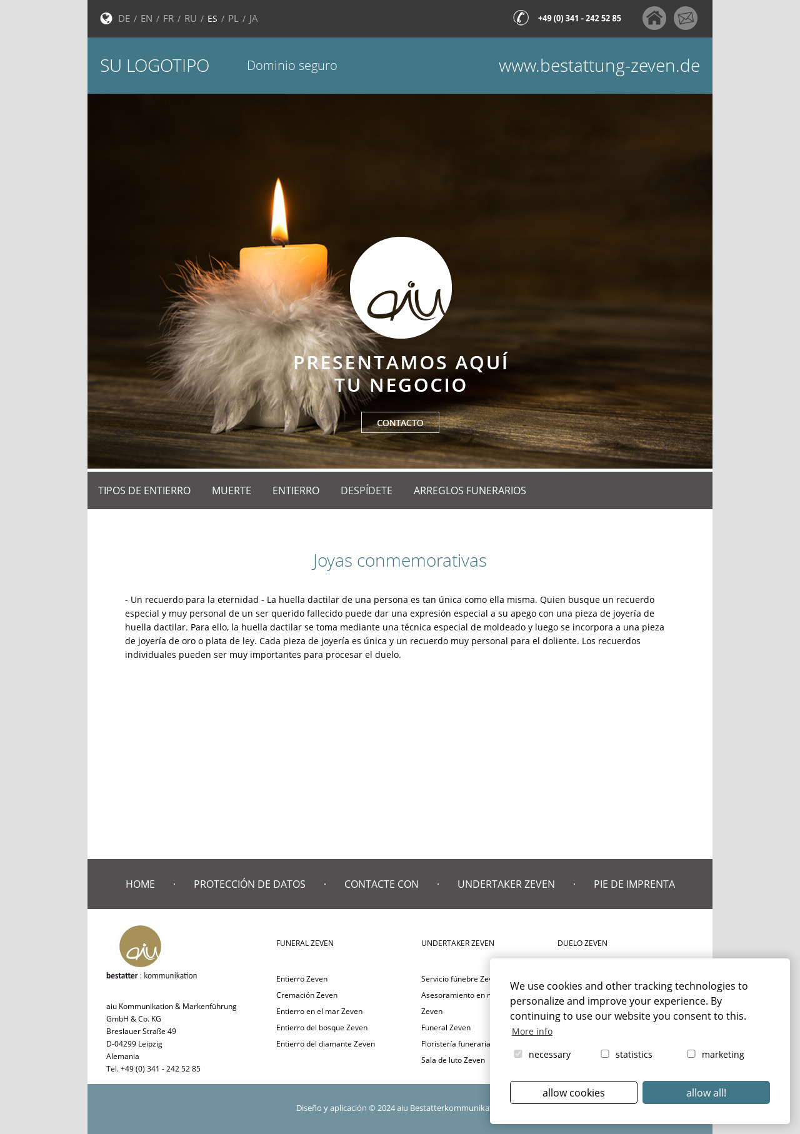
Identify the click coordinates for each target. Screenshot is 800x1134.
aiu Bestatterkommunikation (450, 1107)
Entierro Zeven (302, 978)
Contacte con (381, 884)
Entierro (295, 490)
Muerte (231, 490)
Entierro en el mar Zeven (319, 1011)
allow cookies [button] (573, 1093)
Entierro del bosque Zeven (322, 1027)
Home (140, 884)
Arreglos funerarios (470, 490)
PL (233, 18)
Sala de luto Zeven (453, 1060)
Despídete (366, 490)
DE (124, 18)
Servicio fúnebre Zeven (461, 978)
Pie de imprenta (634, 884)
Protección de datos (250, 884)
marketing (714, 1054)
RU (190, 18)
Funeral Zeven (446, 1027)
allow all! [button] (706, 1093)
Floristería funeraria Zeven (467, 1043)
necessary (541, 1054)
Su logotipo (154, 65)
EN (146, 18)
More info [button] (532, 1031)
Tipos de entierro (144, 490)
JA (253, 18)
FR (168, 18)
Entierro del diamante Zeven (325, 1043)
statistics (625, 1054)
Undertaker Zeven (506, 884)
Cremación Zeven (307, 995)
